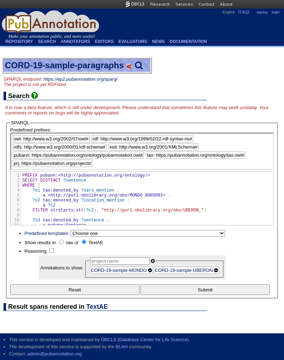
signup (262, 12)
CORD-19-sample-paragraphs (64, 65)
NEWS (158, 41)
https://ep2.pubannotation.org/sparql (80, 79)
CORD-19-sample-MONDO (119, 270)
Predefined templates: (46, 233)
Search (47, 41)
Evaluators (133, 41)
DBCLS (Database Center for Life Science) (145, 339)
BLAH (122, 346)
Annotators (75, 41)
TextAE (95, 242)
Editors (104, 41)
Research (160, 4)
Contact (206, 4)
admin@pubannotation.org (54, 353)
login (276, 12)
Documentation (188, 41)
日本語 (244, 12)
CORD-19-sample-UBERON (184, 270)
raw (69, 242)
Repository (19, 41)
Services (184, 4)
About (226, 4)
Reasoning (35, 251)
